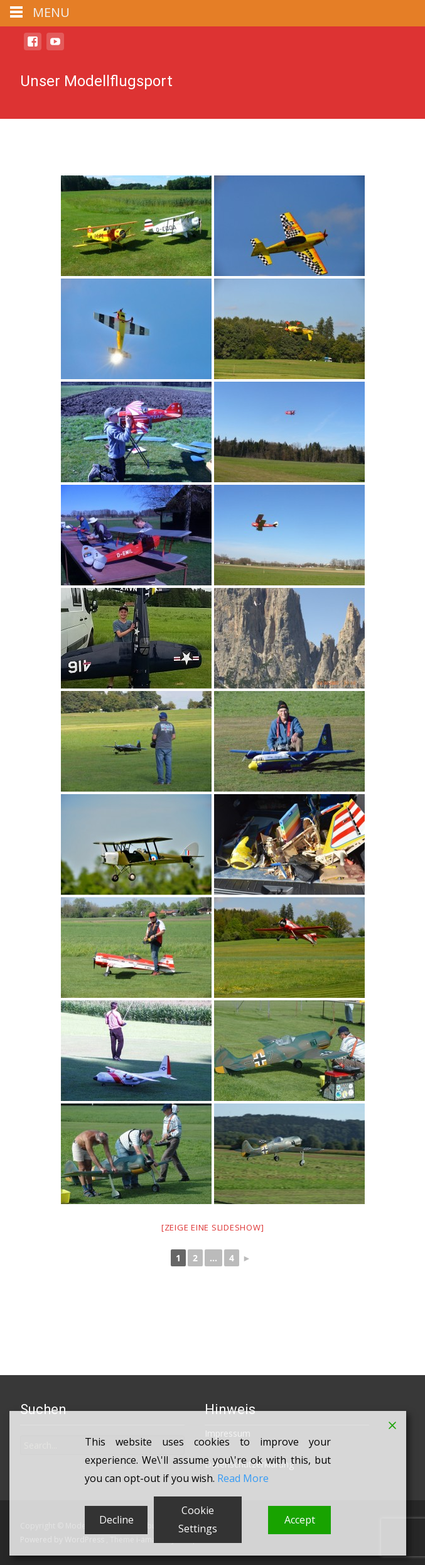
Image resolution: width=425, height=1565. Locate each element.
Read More (243, 1478)
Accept (299, 1520)
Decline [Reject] (116, 1520)
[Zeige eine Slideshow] (212, 1227)
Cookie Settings (197, 1519)
